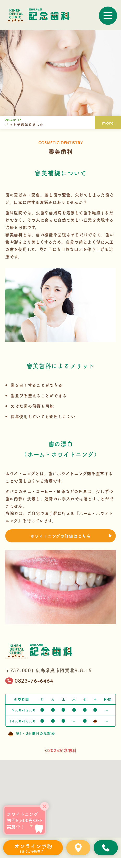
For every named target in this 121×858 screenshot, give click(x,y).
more (108, 122)
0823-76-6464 (29, 680)
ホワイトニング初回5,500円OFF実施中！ (25, 820)
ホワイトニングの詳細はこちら (71, 536)
